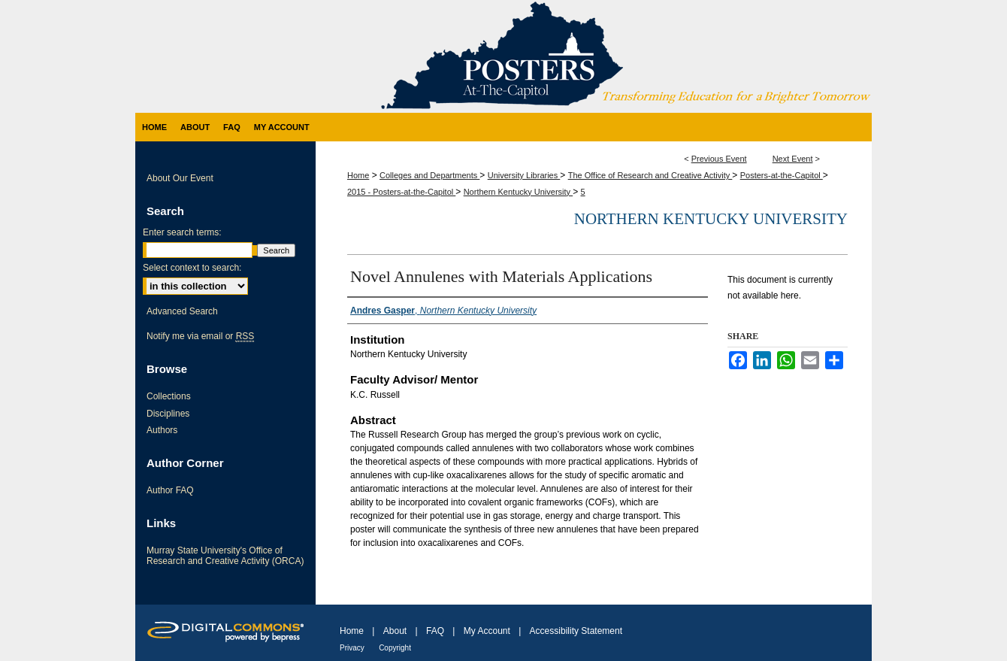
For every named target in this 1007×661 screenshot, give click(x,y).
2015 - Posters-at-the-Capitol (401, 191)
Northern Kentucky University (518, 191)
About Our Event (180, 178)
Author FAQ (170, 490)
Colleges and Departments (429, 175)
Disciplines (168, 413)
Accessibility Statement (576, 631)
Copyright (395, 648)
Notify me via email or (200, 336)
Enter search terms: (182, 232)
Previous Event (719, 158)
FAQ (435, 631)
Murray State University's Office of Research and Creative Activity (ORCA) (225, 555)
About (395, 631)
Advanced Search (182, 311)
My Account (487, 631)
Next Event (793, 158)
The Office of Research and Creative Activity (650, 175)
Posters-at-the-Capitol (781, 175)
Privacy (352, 648)
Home (358, 175)
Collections (169, 396)
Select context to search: (192, 267)
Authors (162, 430)
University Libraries (524, 175)
